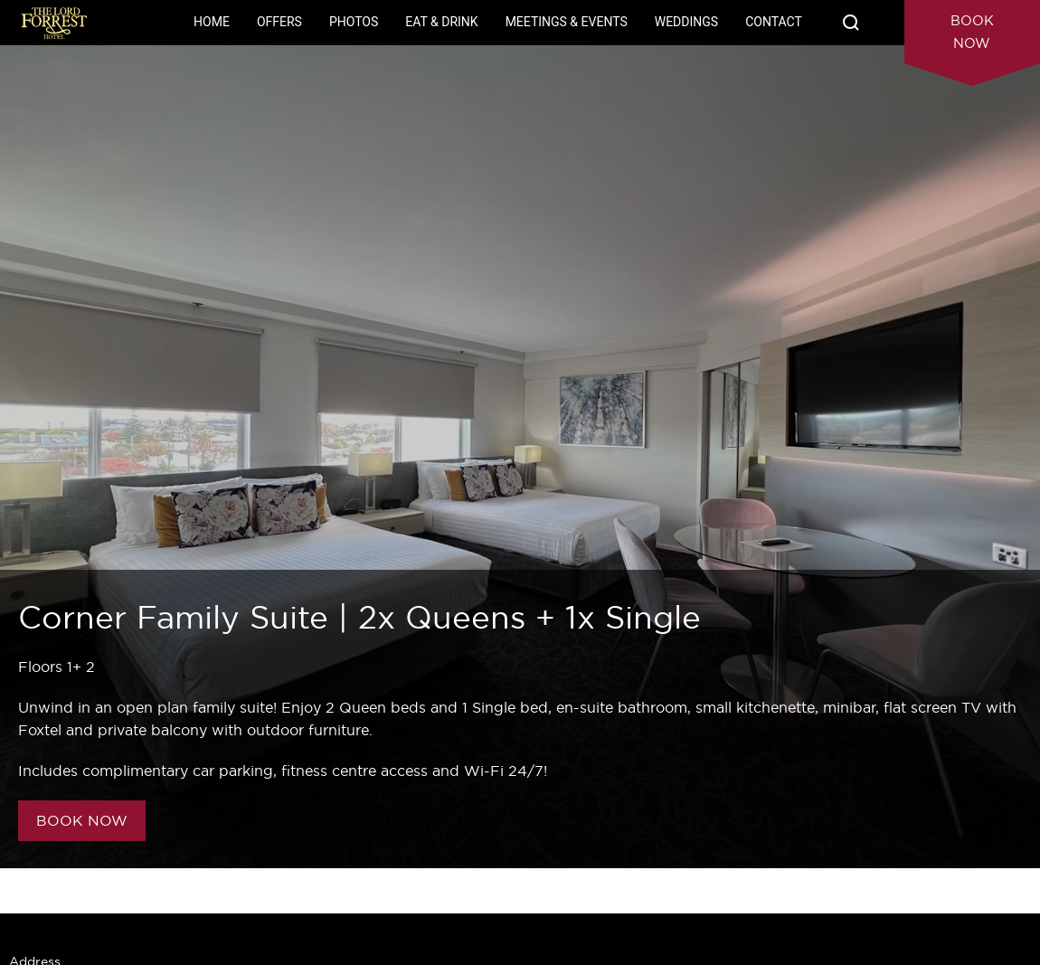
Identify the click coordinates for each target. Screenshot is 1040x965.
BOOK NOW (82, 820)
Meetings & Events (567, 21)
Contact (773, 21)
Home (212, 21)
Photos (353, 21)
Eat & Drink (441, 21)
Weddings (686, 21)
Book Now (972, 32)
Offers (279, 21)
